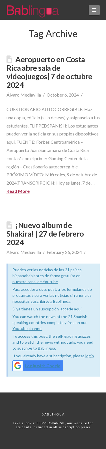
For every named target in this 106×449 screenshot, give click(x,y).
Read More (18, 191)
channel (35, 328)
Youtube (20, 328)
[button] (94, 10)
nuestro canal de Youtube (35, 281)
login (89, 355)
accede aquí (70, 308)
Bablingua (53, 414)
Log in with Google (36, 366)
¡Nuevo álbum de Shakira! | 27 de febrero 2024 (45, 233)
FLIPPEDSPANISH (51, 423)
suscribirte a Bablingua (50, 301)
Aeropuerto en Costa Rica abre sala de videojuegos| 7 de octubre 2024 (49, 72)
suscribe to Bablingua (36, 348)
